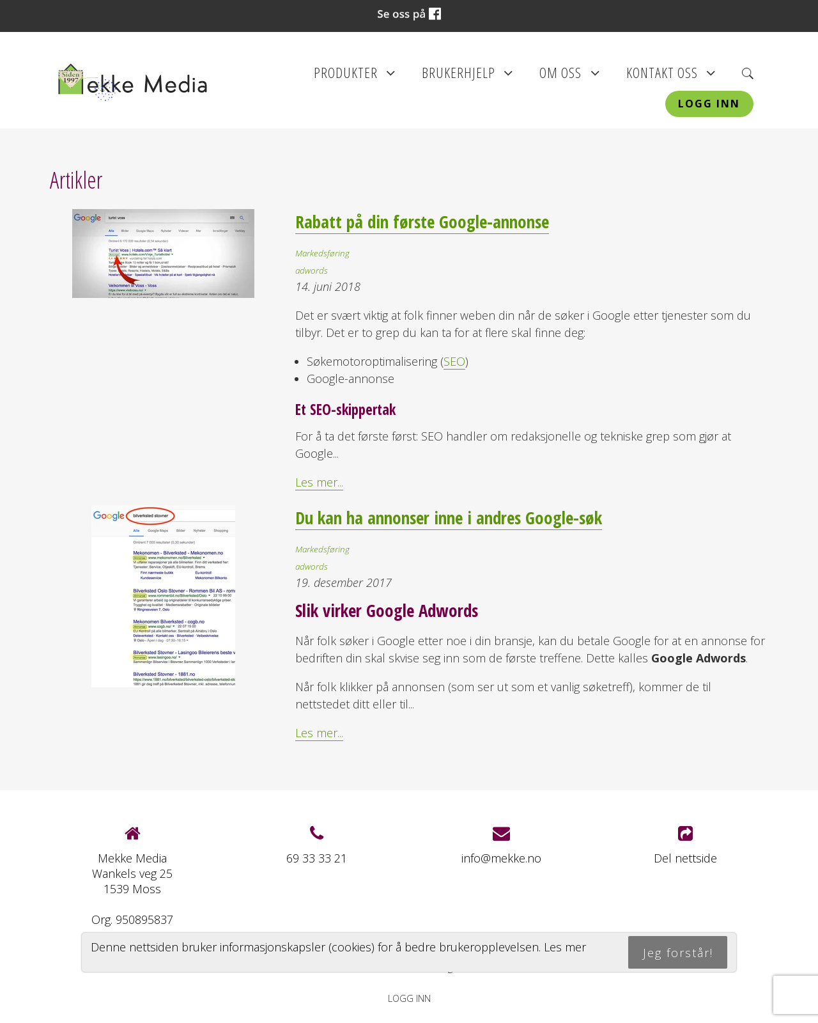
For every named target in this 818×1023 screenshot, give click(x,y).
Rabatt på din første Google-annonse (422, 221)
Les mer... (319, 482)
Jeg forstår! (678, 952)
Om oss (569, 77)
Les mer (565, 947)
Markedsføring (322, 253)
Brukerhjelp (467, 77)
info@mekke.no (501, 858)
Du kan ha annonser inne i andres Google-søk (448, 517)
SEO (454, 361)
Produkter (355, 77)
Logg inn (709, 104)
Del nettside (685, 845)
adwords (311, 270)
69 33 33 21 (316, 858)
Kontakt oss (671, 77)
